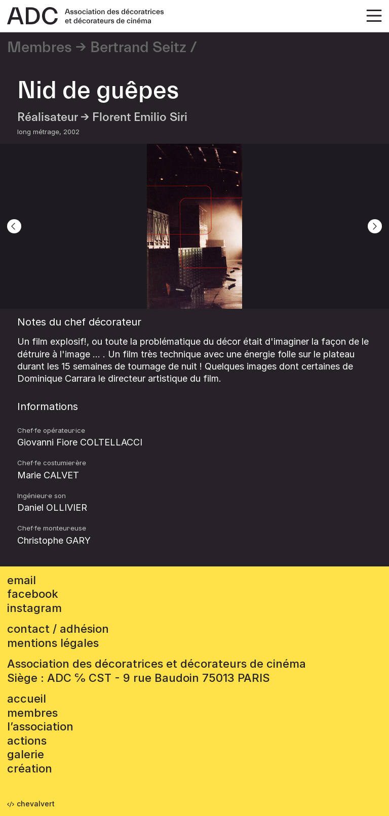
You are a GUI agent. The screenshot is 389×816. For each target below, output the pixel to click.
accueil (26, 698)
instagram (34, 608)
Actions (27, 740)
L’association (40, 726)
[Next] (375, 226)
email (21, 580)
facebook (32, 593)
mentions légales (53, 642)
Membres (39, 47)
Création (29, 768)
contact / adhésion (58, 628)
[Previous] (14, 226)
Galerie (25, 754)
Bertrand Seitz (138, 47)
